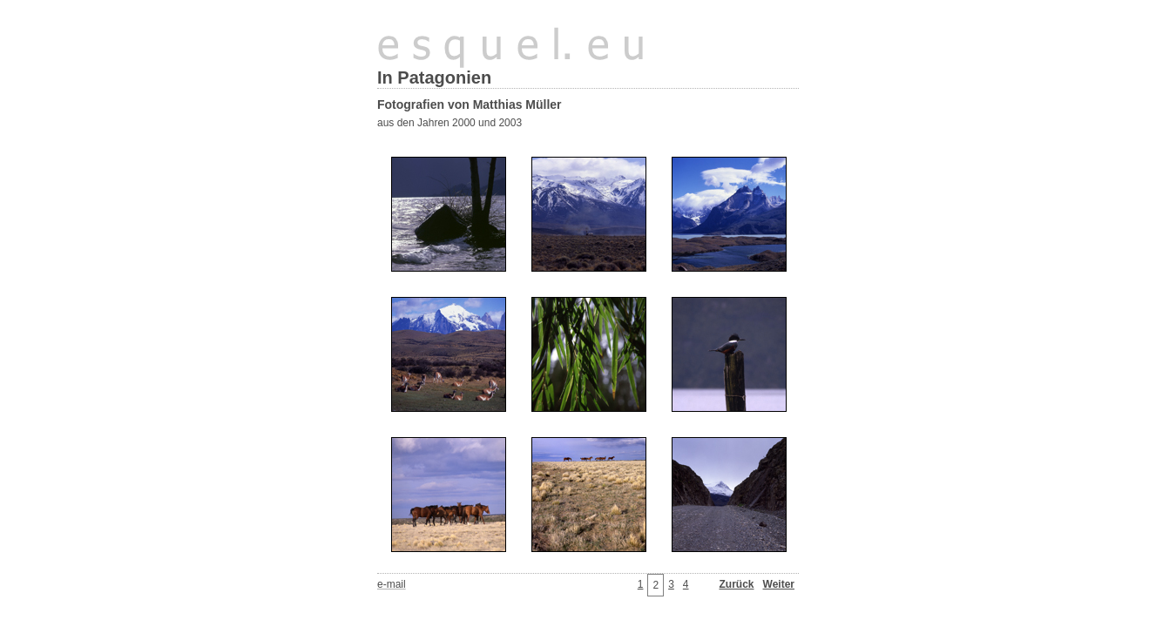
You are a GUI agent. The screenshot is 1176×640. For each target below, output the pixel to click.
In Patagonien (434, 77)
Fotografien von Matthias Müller (469, 104)
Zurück (737, 584)
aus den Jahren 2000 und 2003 (449, 123)
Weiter (778, 584)
